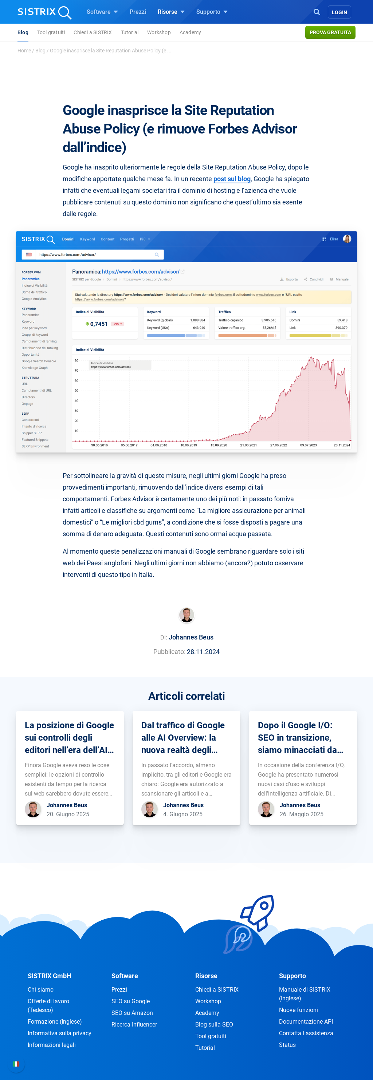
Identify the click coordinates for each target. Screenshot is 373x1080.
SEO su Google (130, 1001)
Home (24, 50)
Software (102, 11)
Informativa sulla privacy (59, 1033)
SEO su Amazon (132, 1012)
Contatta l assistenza (306, 1033)
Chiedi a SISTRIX (93, 32)
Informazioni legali (52, 1044)
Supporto (212, 11)
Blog (22, 32)
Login (339, 12)
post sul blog (232, 179)
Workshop (159, 32)
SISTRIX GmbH (49, 976)
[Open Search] (317, 11)
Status (287, 1044)
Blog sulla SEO (214, 1024)
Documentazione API (306, 1021)
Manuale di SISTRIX (304, 994)
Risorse (171, 11)
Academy (190, 32)
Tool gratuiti (51, 32)
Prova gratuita (330, 32)
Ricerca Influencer (134, 1024)
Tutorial (130, 32)
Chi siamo (41, 989)
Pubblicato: (169, 651)
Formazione (55, 1021)
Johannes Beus (191, 637)
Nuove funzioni (298, 1010)
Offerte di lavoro (48, 1005)
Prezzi (138, 11)
